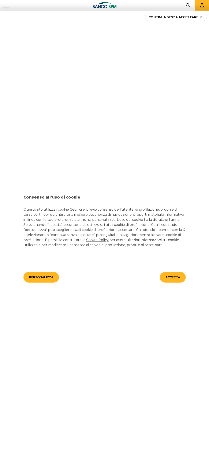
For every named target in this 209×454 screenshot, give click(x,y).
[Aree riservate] (202, 5)
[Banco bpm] (104, 5)
